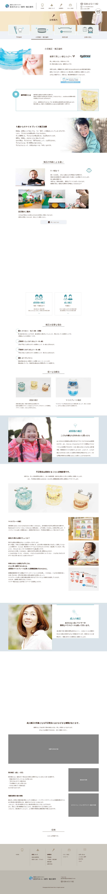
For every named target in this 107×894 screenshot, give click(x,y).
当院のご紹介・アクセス (37, 859)
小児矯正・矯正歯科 (52, 859)
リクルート (65, 856)
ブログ (80, 861)
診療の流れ (88, 31)
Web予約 (81, 859)
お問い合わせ (82, 854)
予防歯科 (19, 31)
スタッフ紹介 (70, 8)
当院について (52, 8)
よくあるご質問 (86, 8)
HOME (42, 8)
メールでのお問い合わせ (88, 6)
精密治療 (65, 31)
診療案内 (61, 8)
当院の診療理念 (35, 857)
